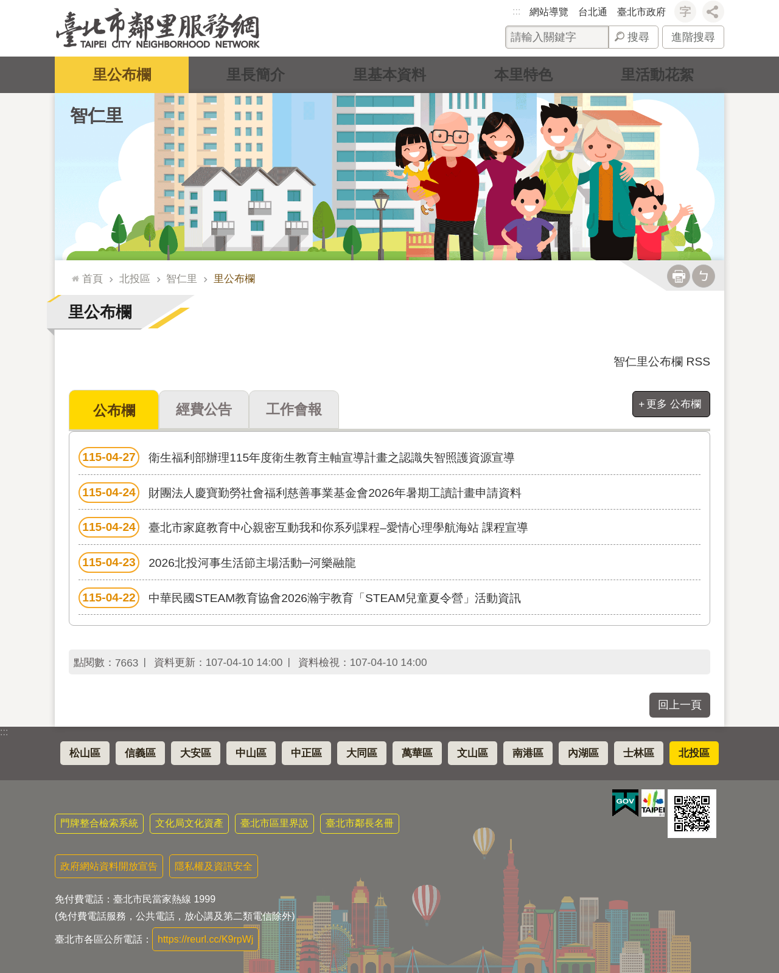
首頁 (92, 278)
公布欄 (114, 410)
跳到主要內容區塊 (6, 6)
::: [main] (73, 273)
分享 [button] (713, 12)
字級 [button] (685, 12)
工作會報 (294, 409)
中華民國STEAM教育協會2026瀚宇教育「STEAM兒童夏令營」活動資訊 (300, 597)
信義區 (140, 752)
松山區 (84, 752)
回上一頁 (680, 704)
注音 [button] (703, 276)
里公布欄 (122, 74)
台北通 (592, 12)
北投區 (134, 278)
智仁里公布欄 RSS (661, 361)
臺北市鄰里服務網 (158, 28)
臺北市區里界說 (274, 822)
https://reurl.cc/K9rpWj (205, 938)
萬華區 (417, 752)
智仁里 (96, 115)
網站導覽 (548, 12)
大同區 (361, 752)
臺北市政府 (641, 12)
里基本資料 (389, 74)
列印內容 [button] (678, 276)
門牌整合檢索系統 (99, 822)
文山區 (472, 752)
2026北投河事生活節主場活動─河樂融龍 (217, 562)
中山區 (251, 752)
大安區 (195, 752)
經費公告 (204, 409)
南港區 (527, 752)
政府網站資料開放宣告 (109, 865)
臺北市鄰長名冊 (360, 822)
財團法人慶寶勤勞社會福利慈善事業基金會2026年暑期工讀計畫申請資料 (300, 492)
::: (516, 11)
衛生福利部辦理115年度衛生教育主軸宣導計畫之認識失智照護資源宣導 (297, 456)
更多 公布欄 (673, 404)
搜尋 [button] (638, 37)
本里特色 (523, 74)
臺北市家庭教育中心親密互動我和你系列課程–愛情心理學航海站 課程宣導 (303, 526)
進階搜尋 (693, 37)
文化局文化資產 (189, 822)
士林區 (638, 752)
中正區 (306, 752)
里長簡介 (255, 74)
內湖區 (583, 752)
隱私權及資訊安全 (214, 865)
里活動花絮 (657, 74)
